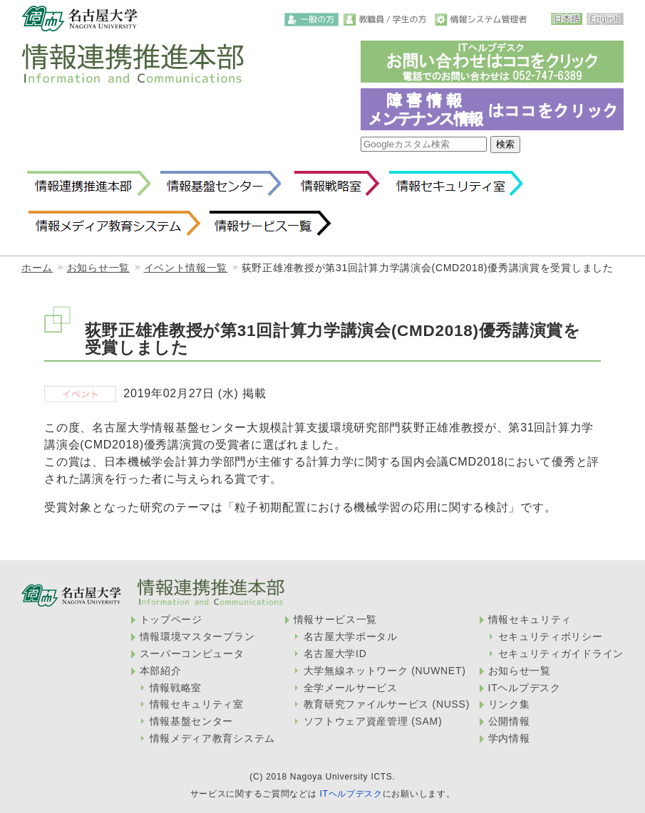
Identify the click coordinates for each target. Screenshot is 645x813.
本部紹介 (161, 670)
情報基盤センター (220, 183)
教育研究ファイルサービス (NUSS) (387, 704)
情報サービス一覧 (270, 223)
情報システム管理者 (482, 19)
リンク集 (509, 704)
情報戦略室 (334, 183)
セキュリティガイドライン (561, 653)
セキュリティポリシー (550, 636)
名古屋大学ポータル (351, 636)
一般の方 (311, 19)
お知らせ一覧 (98, 267)
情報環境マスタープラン (197, 636)
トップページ (171, 619)
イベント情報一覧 (186, 267)
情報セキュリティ (530, 619)
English (605, 19)
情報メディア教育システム (113, 223)
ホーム (37, 267)
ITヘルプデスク (524, 687)
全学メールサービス (351, 687)
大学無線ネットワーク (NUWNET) (385, 670)
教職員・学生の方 (387, 19)
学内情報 (509, 738)
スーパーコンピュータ (192, 653)
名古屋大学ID (335, 653)
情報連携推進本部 (88, 183)
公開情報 (509, 721)
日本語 (566, 19)
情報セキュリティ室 (455, 183)
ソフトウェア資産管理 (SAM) (373, 721)
